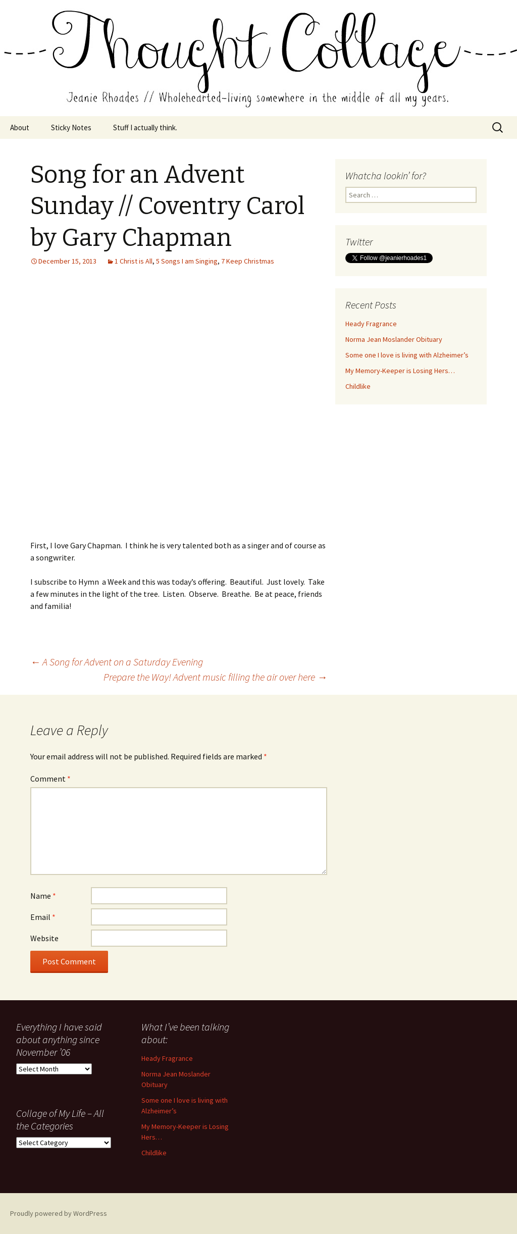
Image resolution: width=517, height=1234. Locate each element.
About (19, 127)
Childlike (358, 386)
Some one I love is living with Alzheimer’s (407, 354)
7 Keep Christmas (247, 261)
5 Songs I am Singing (187, 261)
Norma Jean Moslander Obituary (393, 339)
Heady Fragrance (371, 323)
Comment (50, 779)
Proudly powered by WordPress (58, 1213)
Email (43, 917)
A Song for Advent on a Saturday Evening (116, 661)
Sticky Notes (71, 127)
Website (44, 938)
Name (43, 896)
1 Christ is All (133, 261)
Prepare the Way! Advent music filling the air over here (215, 677)
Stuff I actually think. (145, 127)
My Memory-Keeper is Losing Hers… (400, 370)
